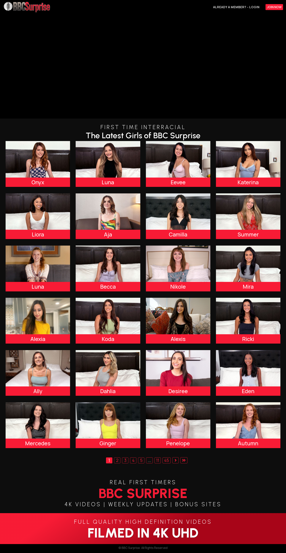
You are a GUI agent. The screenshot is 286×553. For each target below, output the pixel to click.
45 (166, 460)
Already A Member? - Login (236, 7)
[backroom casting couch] (143, 66)
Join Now (274, 7)
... (149, 460)
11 (157, 460)
